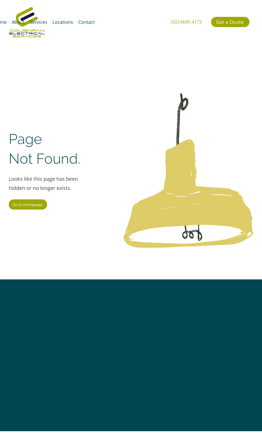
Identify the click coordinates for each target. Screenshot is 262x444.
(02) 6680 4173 (186, 22)
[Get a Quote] (230, 22)
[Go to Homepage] (28, 204)
